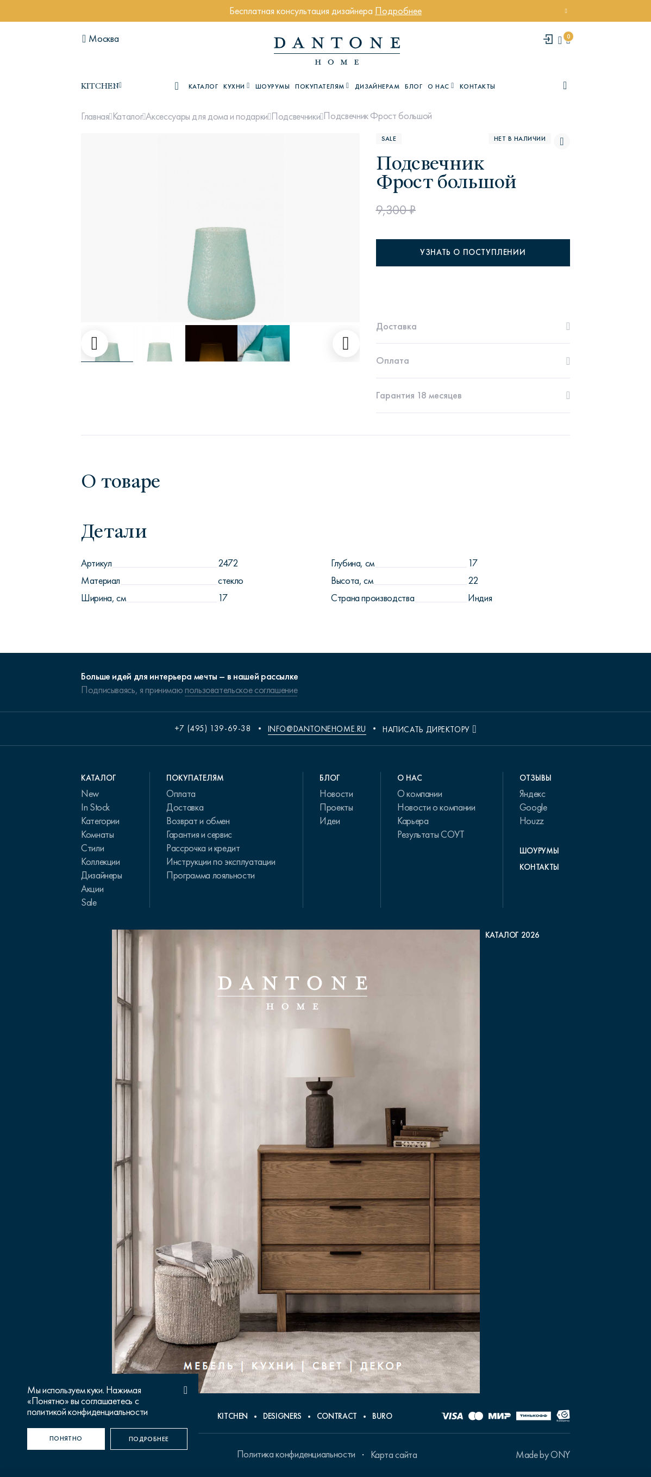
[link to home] (337, 51)
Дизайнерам (377, 86)
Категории (100, 820)
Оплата (181, 793)
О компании (419, 793)
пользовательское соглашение (241, 690)
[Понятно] (66, 1439)
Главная (95, 116)
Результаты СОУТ (431, 834)
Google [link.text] (533, 807)
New (90, 793)
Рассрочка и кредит (203, 848)
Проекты (336, 807)
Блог (413, 86)
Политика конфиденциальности (296, 1454)
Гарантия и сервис (199, 834)
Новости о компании (436, 807)
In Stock (95, 807)
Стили (92, 848)
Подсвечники (295, 116)
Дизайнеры (101, 875)
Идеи (330, 820)
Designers (282, 1416)
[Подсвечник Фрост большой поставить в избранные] (562, 141)
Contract (337, 1416)
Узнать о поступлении (472, 252)
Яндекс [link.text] (532, 793)
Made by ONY (543, 1454)
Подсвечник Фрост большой (377, 116)
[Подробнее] (149, 1439)
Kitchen (232, 1416)
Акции (92, 888)
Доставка (184, 807)
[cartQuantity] (568, 40)
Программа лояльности (210, 875)
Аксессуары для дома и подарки (207, 116)
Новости (336, 793)
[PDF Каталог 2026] (326, 1164)
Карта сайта (394, 1454)
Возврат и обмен (198, 820)
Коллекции (100, 861)
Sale (89, 902)
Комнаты (97, 834)
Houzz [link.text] (531, 820)
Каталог (127, 116)
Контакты (478, 86)
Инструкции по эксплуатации (221, 861)
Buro (382, 1416)
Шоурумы (272, 86)
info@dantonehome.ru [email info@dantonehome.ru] (317, 729)
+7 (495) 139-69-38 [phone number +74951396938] (213, 728)
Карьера (412, 820)
